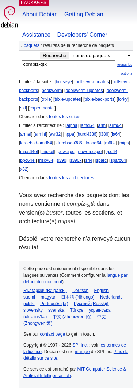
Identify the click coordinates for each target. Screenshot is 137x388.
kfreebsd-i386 (69, 142)
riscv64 (46, 160)
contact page (52, 334)
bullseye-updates (92, 81)
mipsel (47, 151)
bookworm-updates (84, 90)
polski (29, 303)
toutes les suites (64, 116)
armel (25, 134)
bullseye (64, 81)
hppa (69, 134)
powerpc (66, 151)
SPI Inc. (80, 345)
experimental (42, 108)
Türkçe (76, 310)
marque (82, 351)
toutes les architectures (71, 177)
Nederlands (111, 297)
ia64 (116, 134)
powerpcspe (90, 151)
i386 (104, 134)
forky (123, 99)
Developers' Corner (82, 35)
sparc (101, 160)
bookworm (52, 90)
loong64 (94, 142)
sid (23, 108)
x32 (23, 169)
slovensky (33, 310)
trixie (46, 99)
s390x (75, 160)
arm (102, 125)
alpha (71, 125)
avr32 (55, 134)
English (101, 290)
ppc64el (27, 160)
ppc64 (111, 151)
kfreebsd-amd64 (36, 142)
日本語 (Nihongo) (78, 297)
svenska (56, 310)
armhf (40, 134)
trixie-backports (99, 99)
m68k (110, 142)
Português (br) (54, 303)
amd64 (88, 125)
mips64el (29, 151)
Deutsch (80, 290)
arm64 (115, 125)
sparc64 (118, 160)
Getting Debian (83, 14)
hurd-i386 (87, 134)
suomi (29, 297)
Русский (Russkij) (91, 303)
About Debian (40, 14)
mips (124, 142)
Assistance (36, 35)
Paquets (31, 45)
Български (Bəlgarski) (45, 290)
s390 (61, 160)
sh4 (88, 160)
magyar (48, 297)
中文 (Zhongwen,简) (72, 316)
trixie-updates (67, 99)
